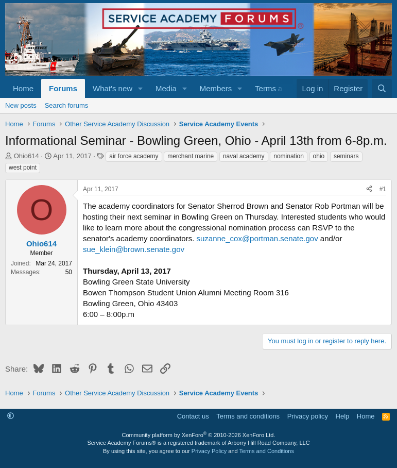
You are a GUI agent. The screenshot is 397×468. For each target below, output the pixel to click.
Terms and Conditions (266, 451)
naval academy (244, 156)
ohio (319, 156)
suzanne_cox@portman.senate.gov (257, 238)
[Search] (382, 88)
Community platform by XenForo (198, 435)
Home (23, 88)
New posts (21, 105)
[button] (140, 88)
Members (216, 88)
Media (166, 88)
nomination (288, 156)
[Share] (369, 189)
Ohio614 (26, 156)
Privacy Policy (209, 451)
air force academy (133, 156)
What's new (112, 88)
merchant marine (190, 156)
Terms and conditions (248, 416)
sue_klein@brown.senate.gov (133, 249)
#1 (382, 189)
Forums (63, 88)
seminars (346, 156)
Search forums (67, 105)
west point (23, 167)
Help (343, 416)
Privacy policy (307, 416)
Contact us (193, 416)
